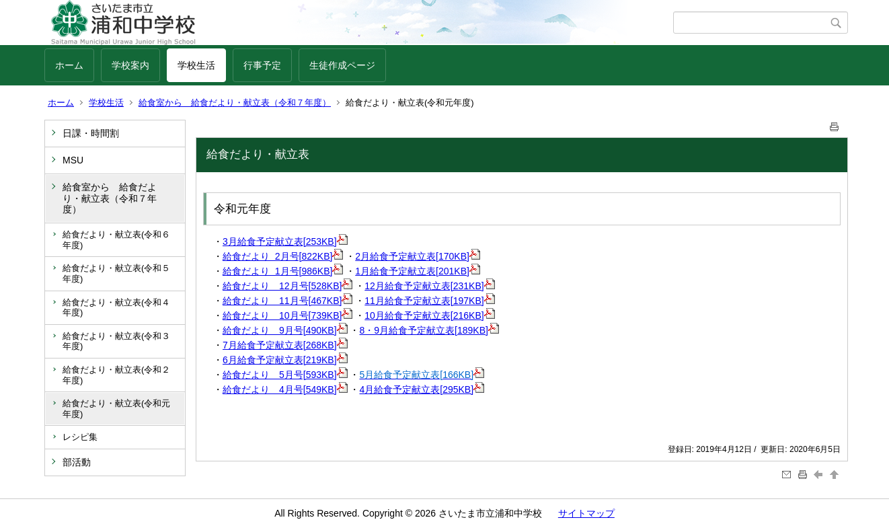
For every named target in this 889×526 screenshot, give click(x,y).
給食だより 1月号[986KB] (283, 271)
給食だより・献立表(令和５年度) (116, 273)
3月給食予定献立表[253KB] (285, 241)
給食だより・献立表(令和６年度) (116, 239)
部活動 (77, 462)
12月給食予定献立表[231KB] (429, 285)
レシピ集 (80, 437)
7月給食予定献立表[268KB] (285, 345)
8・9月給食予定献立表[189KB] (429, 330)
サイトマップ (586, 513)
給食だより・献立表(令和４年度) (116, 307)
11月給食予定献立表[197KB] (429, 300)
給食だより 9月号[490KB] (285, 330)
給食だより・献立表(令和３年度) (116, 341)
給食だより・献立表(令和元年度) (116, 408)
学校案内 (130, 65)
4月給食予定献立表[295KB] (422, 389)
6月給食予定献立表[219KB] (285, 359)
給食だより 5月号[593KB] (285, 374)
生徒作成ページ (342, 65)
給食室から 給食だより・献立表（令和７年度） (235, 103)
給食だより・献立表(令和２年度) (116, 375)
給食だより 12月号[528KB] (287, 285)
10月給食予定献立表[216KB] (429, 315)
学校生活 (196, 65)
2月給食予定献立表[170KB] (417, 256)
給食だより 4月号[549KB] (285, 389)
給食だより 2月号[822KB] (283, 256)
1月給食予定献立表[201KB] (417, 271)
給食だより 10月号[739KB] (287, 315)
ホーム (69, 65)
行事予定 (262, 65)
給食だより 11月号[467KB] (287, 300)
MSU (73, 160)
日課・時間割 (91, 133)
